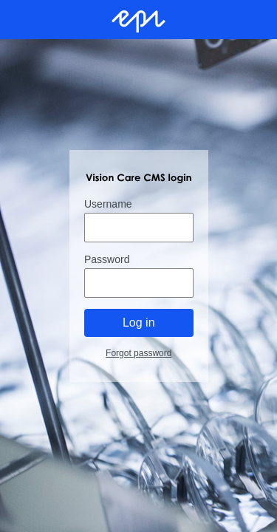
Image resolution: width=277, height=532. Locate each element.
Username (108, 204)
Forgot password (138, 353)
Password (106, 259)
